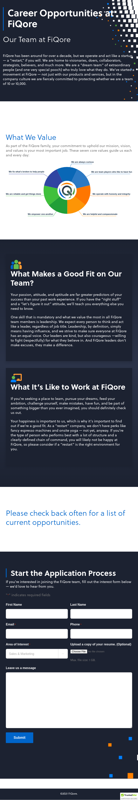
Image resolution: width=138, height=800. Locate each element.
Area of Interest (18, 644)
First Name (14, 604)
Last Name (78, 604)
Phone (75, 624)
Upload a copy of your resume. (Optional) (100, 644)
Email (11, 624)
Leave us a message (21, 668)
